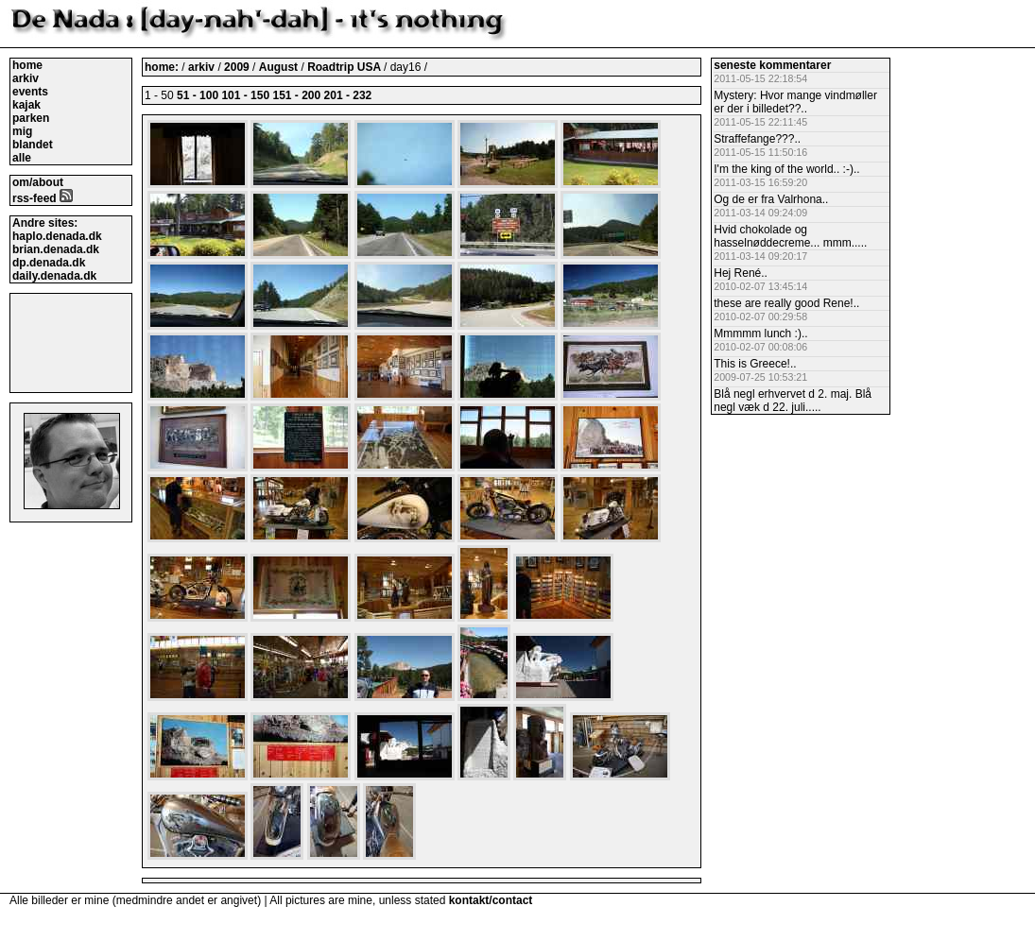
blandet (32, 144)
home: (163, 67)
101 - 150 (245, 95)
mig (22, 131)
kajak (26, 104)
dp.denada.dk (48, 262)
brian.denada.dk (55, 249)
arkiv (25, 78)
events (30, 91)
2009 (237, 67)
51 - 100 (197, 95)
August (280, 67)
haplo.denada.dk (57, 236)
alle (21, 157)
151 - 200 (296, 95)
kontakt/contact (491, 900)
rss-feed (42, 198)
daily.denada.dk (54, 275)
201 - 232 (348, 95)
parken (30, 118)
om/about (37, 182)
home (27, 65)
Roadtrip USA (345, 67)
